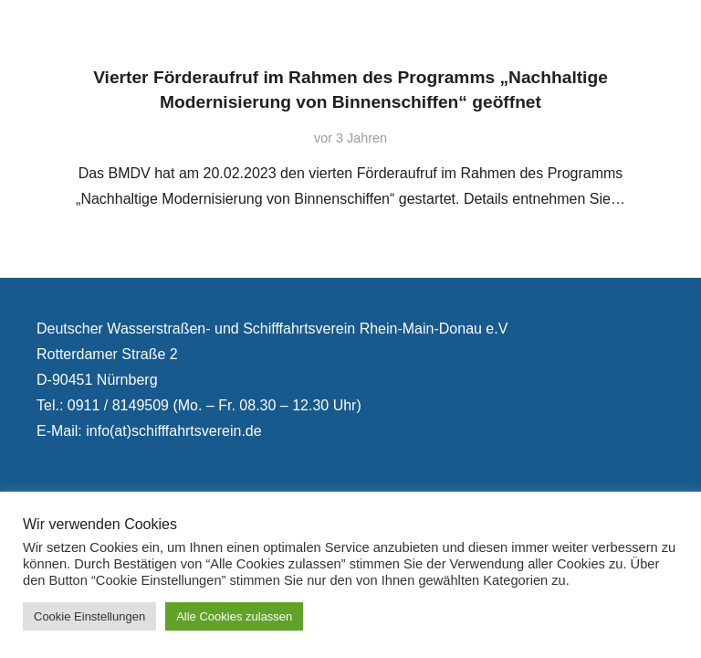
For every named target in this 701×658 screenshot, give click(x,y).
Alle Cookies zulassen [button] (234, 616)
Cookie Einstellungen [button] (89, 616)
